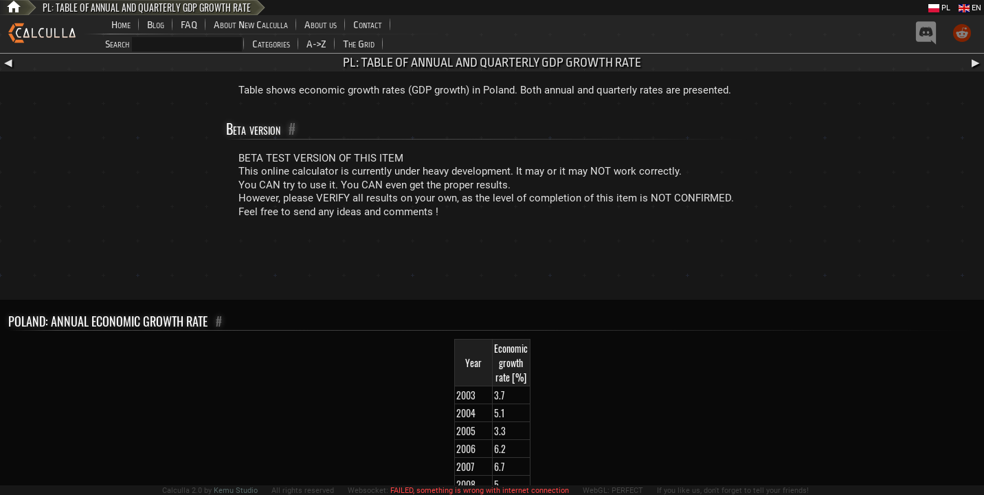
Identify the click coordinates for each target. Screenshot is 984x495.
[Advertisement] (492, 262)
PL (939, 7)
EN (970, 7)
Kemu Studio (236, 490)
